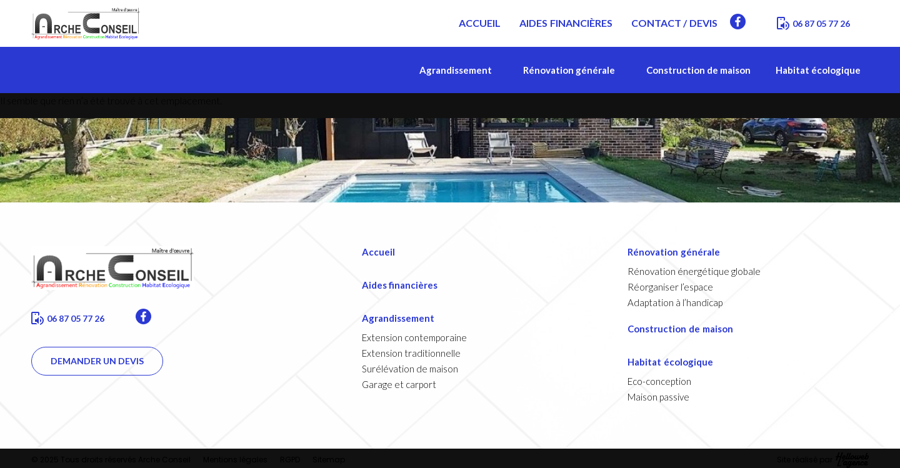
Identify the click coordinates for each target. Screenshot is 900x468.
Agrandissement (458, 70)
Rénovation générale (572, 70)
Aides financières (400, 285)
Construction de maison (698, 70)
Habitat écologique (822, 70)
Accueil (378, 251)
